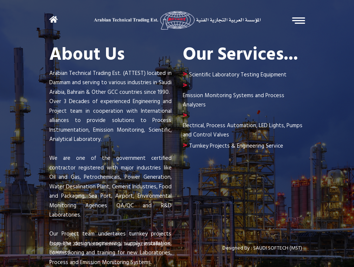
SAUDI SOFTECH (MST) (277, 248)
